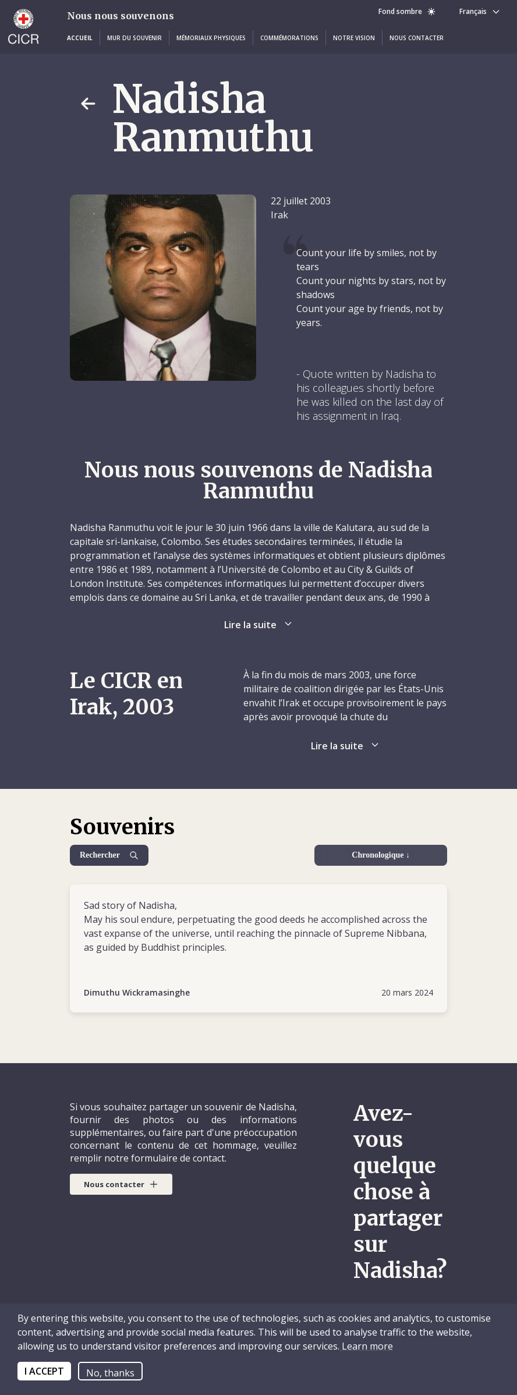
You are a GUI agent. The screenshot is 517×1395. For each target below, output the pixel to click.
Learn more (366, 1346)
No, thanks (110, 1372)
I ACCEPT (44, 1371)
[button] (80, 38)
